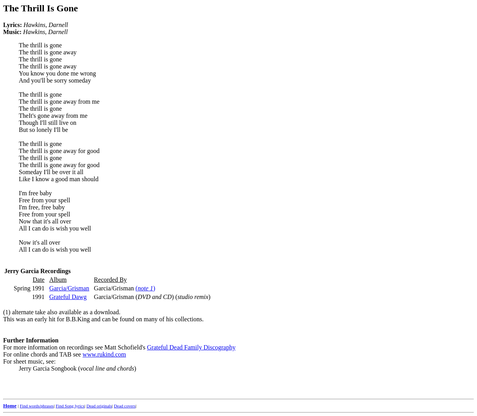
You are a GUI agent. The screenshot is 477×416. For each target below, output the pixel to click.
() (145, 288)
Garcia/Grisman (69, 288)
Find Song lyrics (70, 405)
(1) (7, 312)
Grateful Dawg (68, 297)
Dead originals (99, 405)
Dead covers (125, 405)
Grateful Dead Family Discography (191, 347)
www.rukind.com (104, 354)
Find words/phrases (37, 405)
